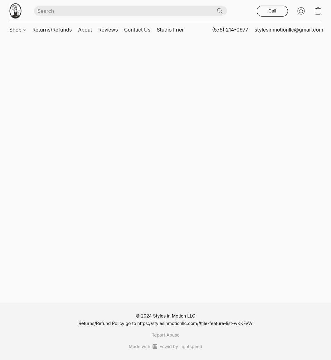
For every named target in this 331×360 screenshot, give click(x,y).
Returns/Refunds (52, 30)
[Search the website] (220, 11)
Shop (17, 30)
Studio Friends (174, 30)
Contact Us (137, 30)
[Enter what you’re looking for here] (130, 11)
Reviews (108, 30)
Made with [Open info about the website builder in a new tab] (165, 346)
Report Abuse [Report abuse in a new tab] (165, 335)
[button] (15, 11)
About (85, 30)
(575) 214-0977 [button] (230, 30)
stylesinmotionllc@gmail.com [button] (289, 30)
